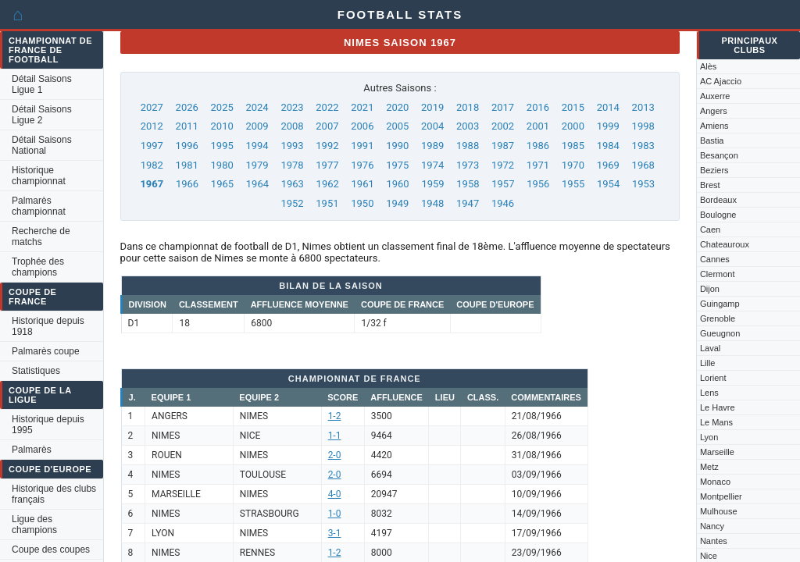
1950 (362, 203)
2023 (291, 107)
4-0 (334, 494)
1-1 (334, 435)
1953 (643, 184)
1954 (608, 184)
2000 (573, 126)
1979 (256, 165)
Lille (708, 363)
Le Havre (717, 407)
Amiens (714, 125)
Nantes (713, 541)
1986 (538, 145)
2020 (397, 107)
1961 (363, 184)
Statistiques (36, 370)
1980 (222, 165)
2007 (327, 126)
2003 (467, 126)
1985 (573, 145)
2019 (432, 107)
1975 (397, 165)
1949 (397, 203)
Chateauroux (724, 244)
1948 (432, 203)
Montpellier (721, 496)
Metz (709, 466)
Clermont (717, 274)
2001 (538, 126)
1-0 (334, 513)
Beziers (714, 170)
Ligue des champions (34, 524)
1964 (257, 184)
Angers (713, 111)
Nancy (712, 526)
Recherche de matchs (41, 236)
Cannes (715, 259)
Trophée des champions (38, 267)
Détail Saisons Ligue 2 (42, 115)
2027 (152, 107)
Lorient (713, 377)
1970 (573, 165)
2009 (256, 126)
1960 (397, 184)
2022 (327, 107)
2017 (502, 107)
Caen (710, 229)
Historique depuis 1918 (48, 326)
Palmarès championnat (39, 206)
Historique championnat (39, 176)
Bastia (712, 140)
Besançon (719, 155)
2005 (397, 126)
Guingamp (720, 303)
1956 (538, 184)
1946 (502, 203)
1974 (432, 165)
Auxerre (715, 96)
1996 (187, 145)
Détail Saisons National (42, 145)
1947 (467, 203)
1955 (573, 184)
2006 (362, 126)
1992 (327, 145)
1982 (152, 165)
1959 (432, 184)
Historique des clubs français (54, 494)
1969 (608, 165)
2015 (573, 107)
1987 (502, 145)
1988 (467, 145)
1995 (222, 145)
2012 (152, 126)
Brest (710, 185)
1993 (291, 145)
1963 (292, 184)
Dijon (710, 288)
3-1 (334, 533)
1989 (432, 145)
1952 (291, 203)
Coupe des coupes (51, 549)
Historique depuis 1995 (48, 425)
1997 (152, 145)
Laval (710, 348)
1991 (362, 145)
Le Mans (716, 422)
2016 (538, 107)
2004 (432, 126)
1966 (187, 184)
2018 (467, 107)
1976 (362, 165)
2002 (502, 126)
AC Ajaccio (720, 81)
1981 (187, 165)
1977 (327, 165)
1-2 (334, 416)
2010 (222, 126)
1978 (291, 165)
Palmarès (32, 449)
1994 (256, 145)
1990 (397, 145)
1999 (608, 126)
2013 (643, 107)
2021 (362, 107)
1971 (538, 165)
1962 (327, 184)
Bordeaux (718, 200)
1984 (608, 145)
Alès (708, 66)
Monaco (715, 481)
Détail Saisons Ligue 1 (42, 84)
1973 (467, 165)
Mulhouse (719, 511)
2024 (256, 107)
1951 (327, 203)
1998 (643, 126)
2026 (187, 107)
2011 (187, 126)
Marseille (717, 452)
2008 (291, 126)
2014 (608, 107)
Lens (709, 392)
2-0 (334, 455)
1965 (222, 184)
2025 (222, 107)
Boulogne (718, 214)
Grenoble (717, 318)
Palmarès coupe (46, 351)
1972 (502, 165)
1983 (643, 145)
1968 (643, 165)
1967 (151, 184)
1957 (502, 184)
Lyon (709, 437)
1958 (467, 184)
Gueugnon (720, 333)
